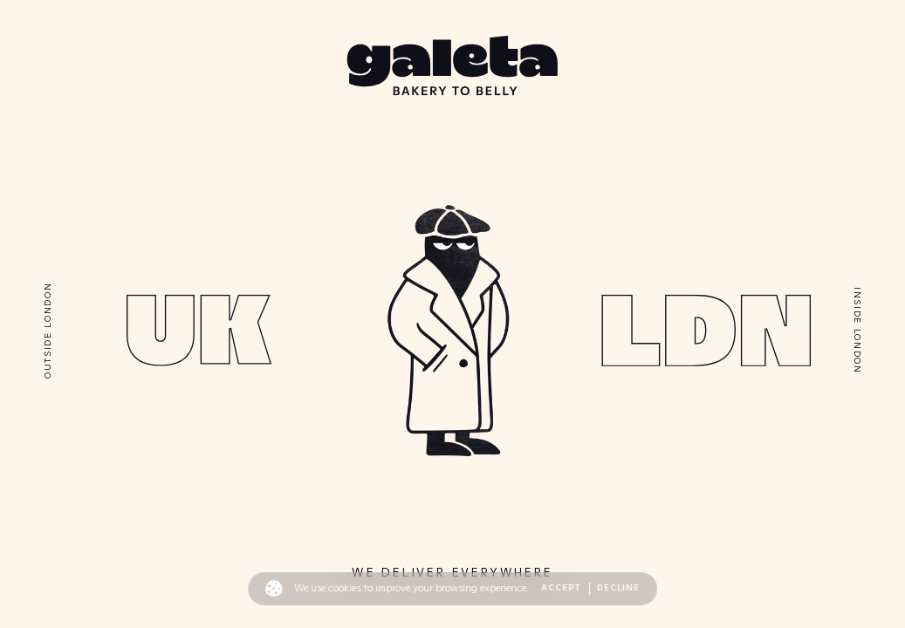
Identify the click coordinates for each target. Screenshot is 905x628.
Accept (561, 588)
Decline (618, 588)
